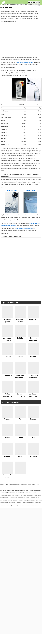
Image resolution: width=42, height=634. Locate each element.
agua (34, 101)
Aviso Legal (36, 505)
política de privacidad (29, 505)
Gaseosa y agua (6, 7)
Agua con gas (30, 190)
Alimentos (34, 2)
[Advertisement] (15, 38)
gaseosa (19, 101)
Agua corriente (12, 190)
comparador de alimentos (25, 62)
